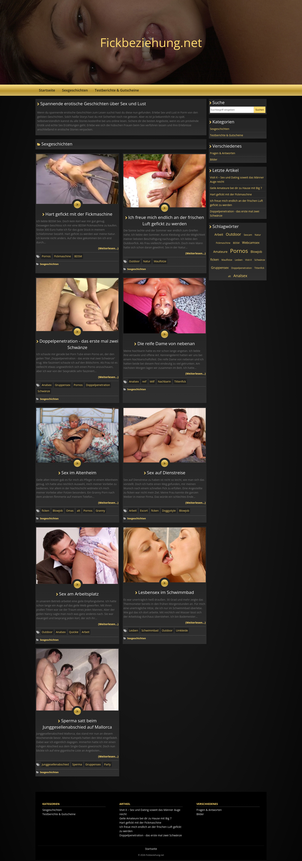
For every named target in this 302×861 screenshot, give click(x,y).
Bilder (213, 159)
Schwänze (44, 391)
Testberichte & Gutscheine (117, 90)
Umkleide (182, 631)
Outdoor (134, 261)
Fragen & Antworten (222, 153)
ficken (45, 511)
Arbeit (133, 511)
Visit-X (248, 259)
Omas (69, 511)
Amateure (220, 252)
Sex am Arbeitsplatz (79, 595)
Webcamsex (250, 242)
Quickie (73, 633)
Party (107, 765)
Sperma (77, 765)
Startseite (47, 90)
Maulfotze (160, 261)
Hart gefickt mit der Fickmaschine (78, 214)
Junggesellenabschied (55, 765)
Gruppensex (62, 385)
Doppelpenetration (98, 385)
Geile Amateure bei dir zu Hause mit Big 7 (236, 188)
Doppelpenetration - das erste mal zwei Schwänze (234, 213)
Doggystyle (169, 511)
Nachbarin (164, 382)
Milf (152, 382)
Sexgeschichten (75, 90)
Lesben (133, 631)
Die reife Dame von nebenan (166, 344)
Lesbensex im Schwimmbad (166, 593)
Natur (146, 261)
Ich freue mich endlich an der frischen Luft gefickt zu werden (236, 203)
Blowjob (58, 511)
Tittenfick (180, 382)
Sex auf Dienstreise (166, 473)
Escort (144, 511)
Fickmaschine (62, 256)
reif (144, 382)
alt (78, 511)
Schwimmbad (149, 631)
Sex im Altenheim (78, 473)
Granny (100, 511)
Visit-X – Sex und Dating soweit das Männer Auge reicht (237, 179)
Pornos (46, 256)
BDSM (78, 256)
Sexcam (248, 234)
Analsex (47, 385)
